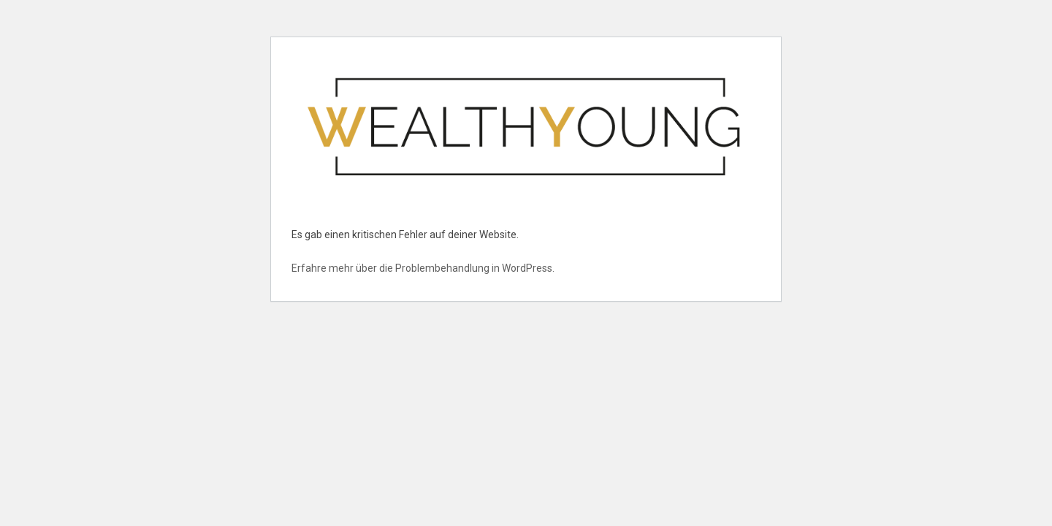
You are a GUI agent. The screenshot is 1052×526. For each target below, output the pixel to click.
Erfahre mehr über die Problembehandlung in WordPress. (422, 268)
